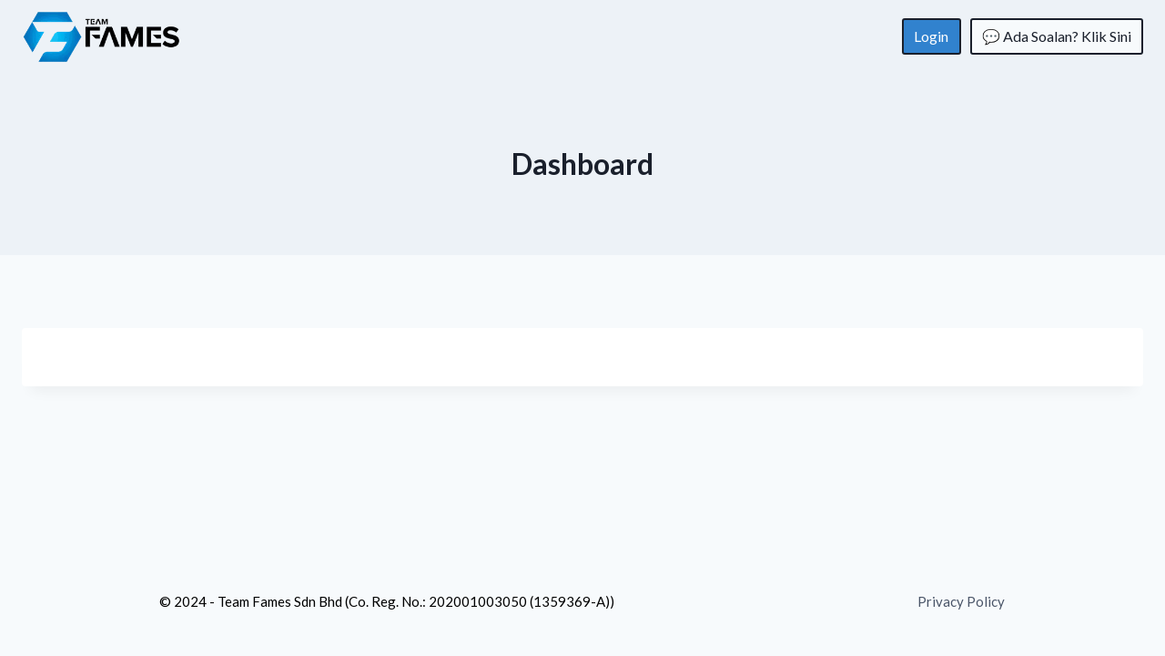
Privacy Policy (961, 601)
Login (931, 36)
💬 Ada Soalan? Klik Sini (1056, 36)
